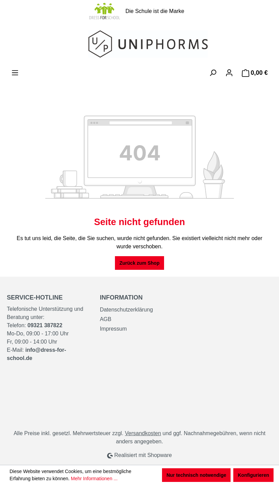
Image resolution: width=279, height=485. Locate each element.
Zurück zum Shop (139, 263)
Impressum (113, 329)
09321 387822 (44, 325)
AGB (106, 319)
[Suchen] (213, 73)
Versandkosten (143, 433)
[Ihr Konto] (229, 73)
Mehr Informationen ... (94, 478)
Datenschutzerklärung (126, 310)
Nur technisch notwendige (196, 475)
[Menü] (15, 73)
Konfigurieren (253, 475)
